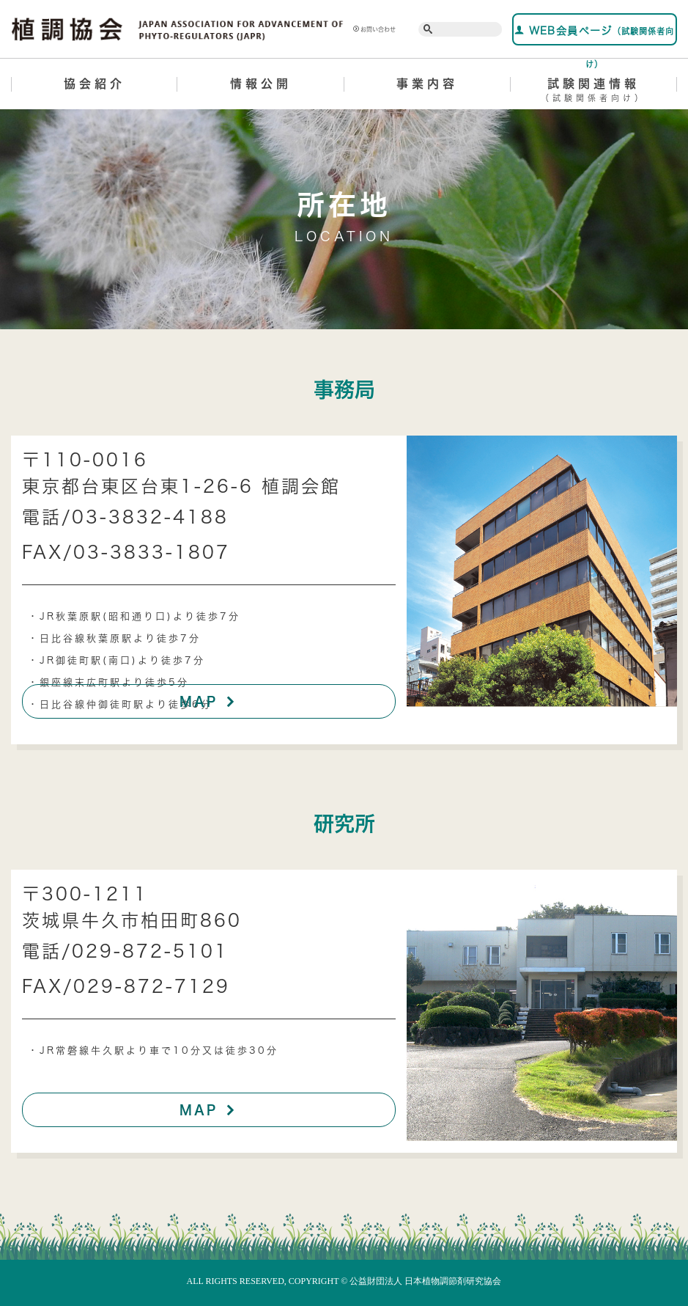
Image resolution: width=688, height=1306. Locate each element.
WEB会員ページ (594, 35)
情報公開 (261, 83)
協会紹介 (94, 83)
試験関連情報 (594, 92)
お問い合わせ (374, 29)
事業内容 (427, 83)
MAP (209, 701)
